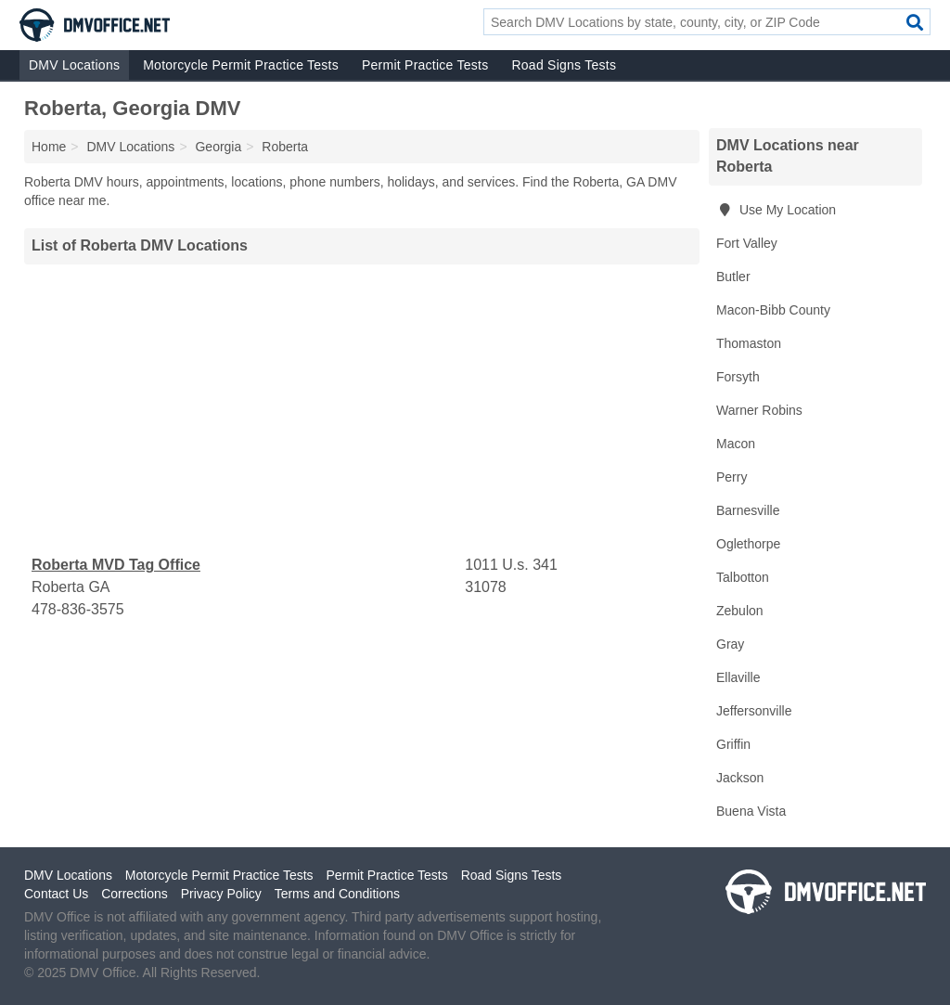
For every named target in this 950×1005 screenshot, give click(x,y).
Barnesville (747, 510)
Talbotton (742, 577)
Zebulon (740, 610)
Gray (730, 644)
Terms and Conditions (337, 893)
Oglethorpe (748, 543)
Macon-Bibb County (773, 310)
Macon (735, 443)
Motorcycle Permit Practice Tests (241, 65)
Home (49, 146)
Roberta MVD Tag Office (116, 565)
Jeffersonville (753, 710)
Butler (733, 276)
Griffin (733, 744)
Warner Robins (759, 410)
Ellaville (738, 677)
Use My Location (776, 209)
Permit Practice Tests (425, 65)
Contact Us (56, 893)
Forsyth (738, 376)
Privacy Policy (221, 893)
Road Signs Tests (563, 65)
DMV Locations (74, 65)
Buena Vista (751, 811)
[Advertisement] (362, 409)
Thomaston (748, 343)
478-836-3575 (78, 609)
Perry (731, 477)
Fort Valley (746, 243)
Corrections (134, 893)
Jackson (740, 777)
